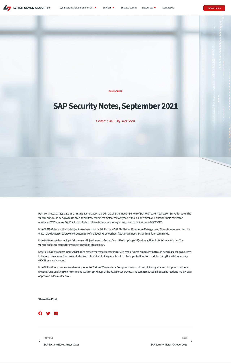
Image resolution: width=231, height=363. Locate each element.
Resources (149, 7)
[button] (40, 313)
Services (108, 7)
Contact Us (168, 8)
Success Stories (129, 8)
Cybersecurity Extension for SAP (78, 7)
